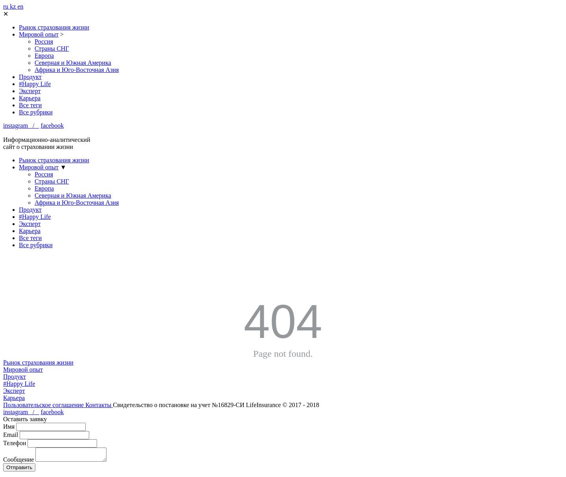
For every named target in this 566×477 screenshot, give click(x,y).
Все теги (30, 105)
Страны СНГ (52, 48)
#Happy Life (35, 84)
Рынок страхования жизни (54, 27)
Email (10, 434)
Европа (44, 55)
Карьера (29, 98)
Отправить (19, 470)
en (20, 6)
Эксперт (29, 91)
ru (6, 6)
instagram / (21, 125)
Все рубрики (36, 112)
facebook (52, 125)
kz (13, 6)
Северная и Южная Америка (73, 62)
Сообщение (18, 462)
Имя (9, 426)
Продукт (30, 76)
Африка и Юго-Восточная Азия (77, 69)
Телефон (14, 443)
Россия (44, 41)
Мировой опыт (39, 34)
